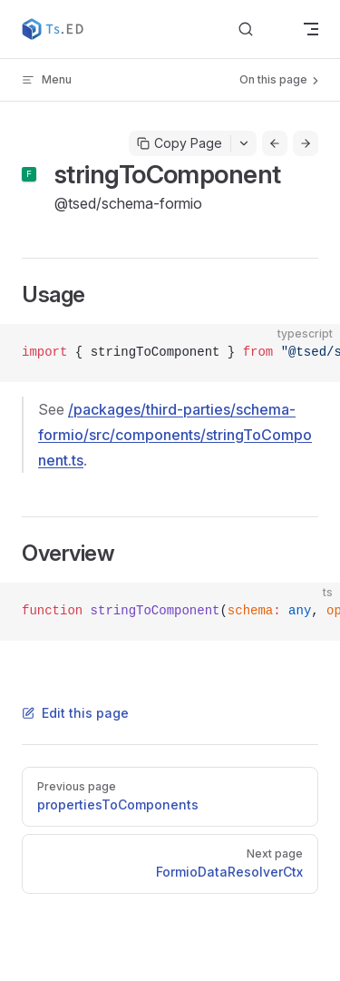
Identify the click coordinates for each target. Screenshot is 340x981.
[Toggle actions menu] (244, 143)
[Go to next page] (305, 143)
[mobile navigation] (311, 29)
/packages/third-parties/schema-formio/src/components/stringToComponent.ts (175, 434)
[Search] (260, 29)
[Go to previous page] (274, 143)
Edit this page (75, 713)
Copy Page (179, 143)
